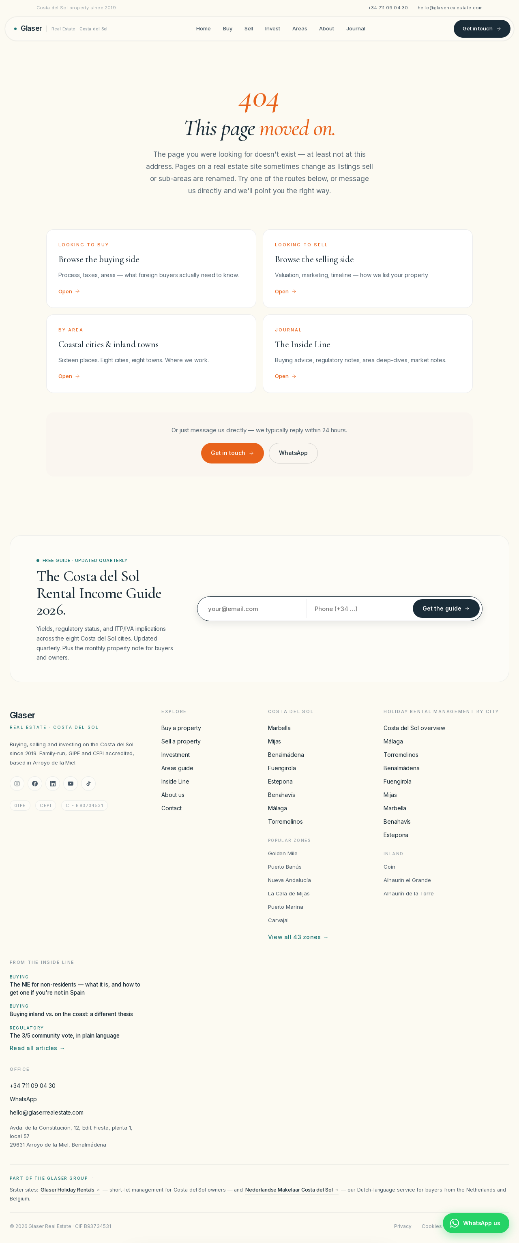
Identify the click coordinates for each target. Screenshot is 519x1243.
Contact (171, 808)
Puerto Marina (285, 906)
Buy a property (181, 727)
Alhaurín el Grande (407, 880)
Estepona (280, 781)
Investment (175, 754)
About (326, 28)
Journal (355, 28)
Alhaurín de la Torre (409, 893)
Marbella (279, 727)
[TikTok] (88, 783)
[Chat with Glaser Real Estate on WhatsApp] (476, 1223)
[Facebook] (35, 783)
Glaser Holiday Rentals (70, 1190)
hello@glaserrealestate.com (450, 8)
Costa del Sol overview (414, 727)
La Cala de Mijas (289, 893)
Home (203, 28)
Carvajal (278, 920)
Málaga (277, 808)
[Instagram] (17, 783)
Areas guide (177, 768)
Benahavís (281, 794)
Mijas (274, 741)
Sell (248, 28)
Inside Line (175, 781)
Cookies (432, 1226)
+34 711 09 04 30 (388, 8)
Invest (272, 28)
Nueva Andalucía (289, 880)
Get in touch (482, 28)
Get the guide (446, 608)
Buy (227, 28)
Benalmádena (286, 754)
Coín (389, 866)
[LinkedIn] (52, 783)
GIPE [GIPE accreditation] (20, 805)
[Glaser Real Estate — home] (61, 28)
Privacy (402, 1226)
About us (172, 794)
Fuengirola (282, 768)
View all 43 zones (298, 937)
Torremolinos (285, 821)
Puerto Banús (285, 866)
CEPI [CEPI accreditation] (45, 805)
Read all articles (37, 1048)
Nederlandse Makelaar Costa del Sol (291, 1190)
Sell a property (181, 741)
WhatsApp (293, 452)
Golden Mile (283, 853)
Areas (299, 28)
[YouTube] (70, 783)
